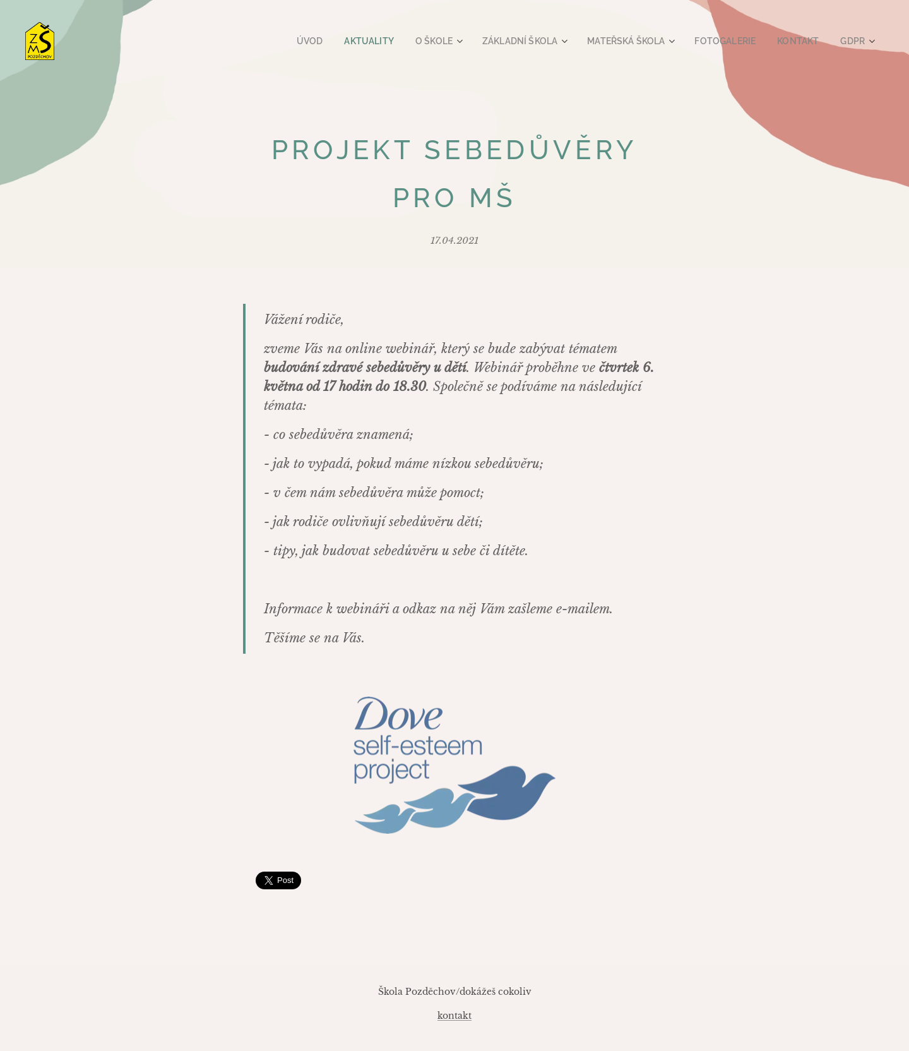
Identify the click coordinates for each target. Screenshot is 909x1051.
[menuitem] (339, 41)
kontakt (454, 1015)
